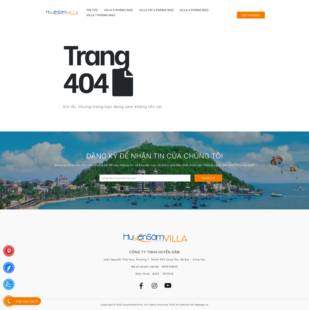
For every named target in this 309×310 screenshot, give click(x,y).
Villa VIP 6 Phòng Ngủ (156, 10)
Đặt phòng (251, 15)
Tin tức (92, 10)
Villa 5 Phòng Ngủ (118, 10)
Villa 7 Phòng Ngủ (100, 15)
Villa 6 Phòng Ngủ (194, 10)
